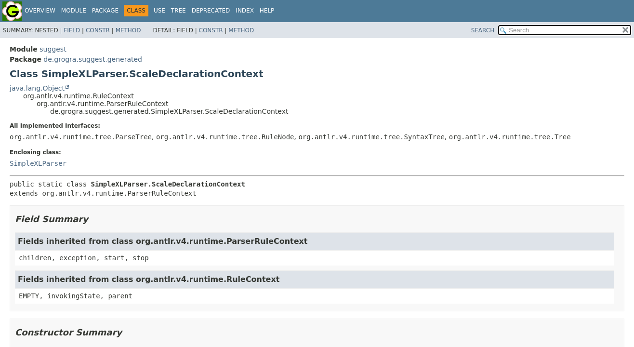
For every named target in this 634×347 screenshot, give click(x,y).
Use (159, 10)
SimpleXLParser (38, 163)
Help (267, 10)
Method (128, 30)
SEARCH (483, 30)
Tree (178, 10)
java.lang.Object (37, 88)
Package (105, 10)
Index (245, 10)
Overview (40, 10)
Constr (98, 30)
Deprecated (211, 10)
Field (72, 30)
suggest (53, 49)
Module (73, 10)
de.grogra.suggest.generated (92, 59)
